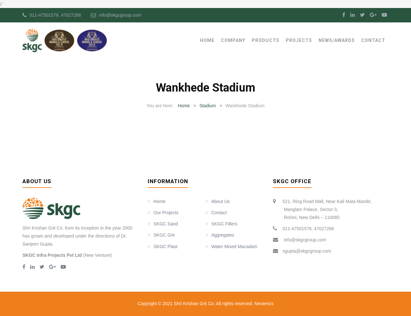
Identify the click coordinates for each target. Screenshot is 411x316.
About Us (220, 201)
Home (207, 40)
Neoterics (263, 303)
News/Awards (337, 40)
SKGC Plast (165, 246)
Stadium (207, 105)
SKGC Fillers (224, 223)
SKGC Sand (165, 223)
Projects (299, 40)
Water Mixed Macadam (234, 246)
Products (265, 40)
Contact (373, 40)
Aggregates (222, 235)
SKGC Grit (164, 235)
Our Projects (166, 212)
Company (233, 40)
